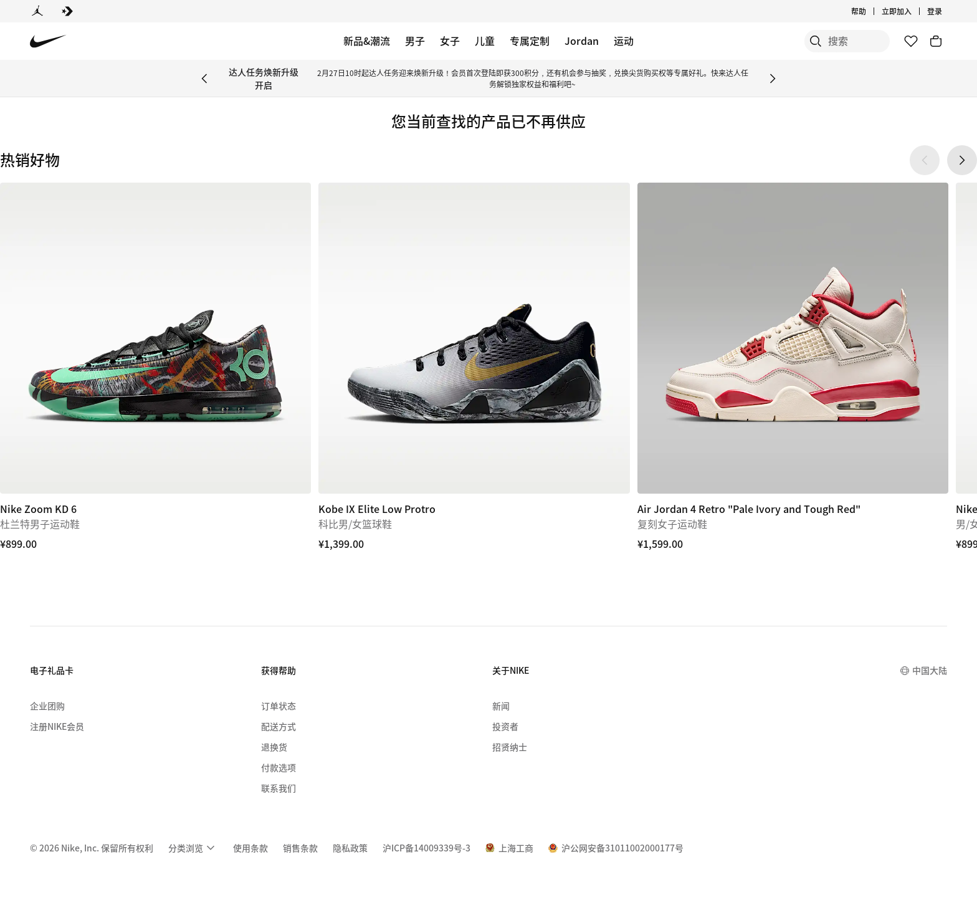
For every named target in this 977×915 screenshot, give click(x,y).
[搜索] (796, 41)
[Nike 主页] (48, 41)
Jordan (582, 40)
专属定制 (530, 40)
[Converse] (67, 11)
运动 (624, 40)
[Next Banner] (773, 78)
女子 (450, 40)
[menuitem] (193, 847)
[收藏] (911, 41)
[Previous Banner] (204, 78)
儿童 (485, 40)
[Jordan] (37, 11)
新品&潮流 (366, 40)
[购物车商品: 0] (936, 41)
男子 (415, 40)
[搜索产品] (846, 41)
